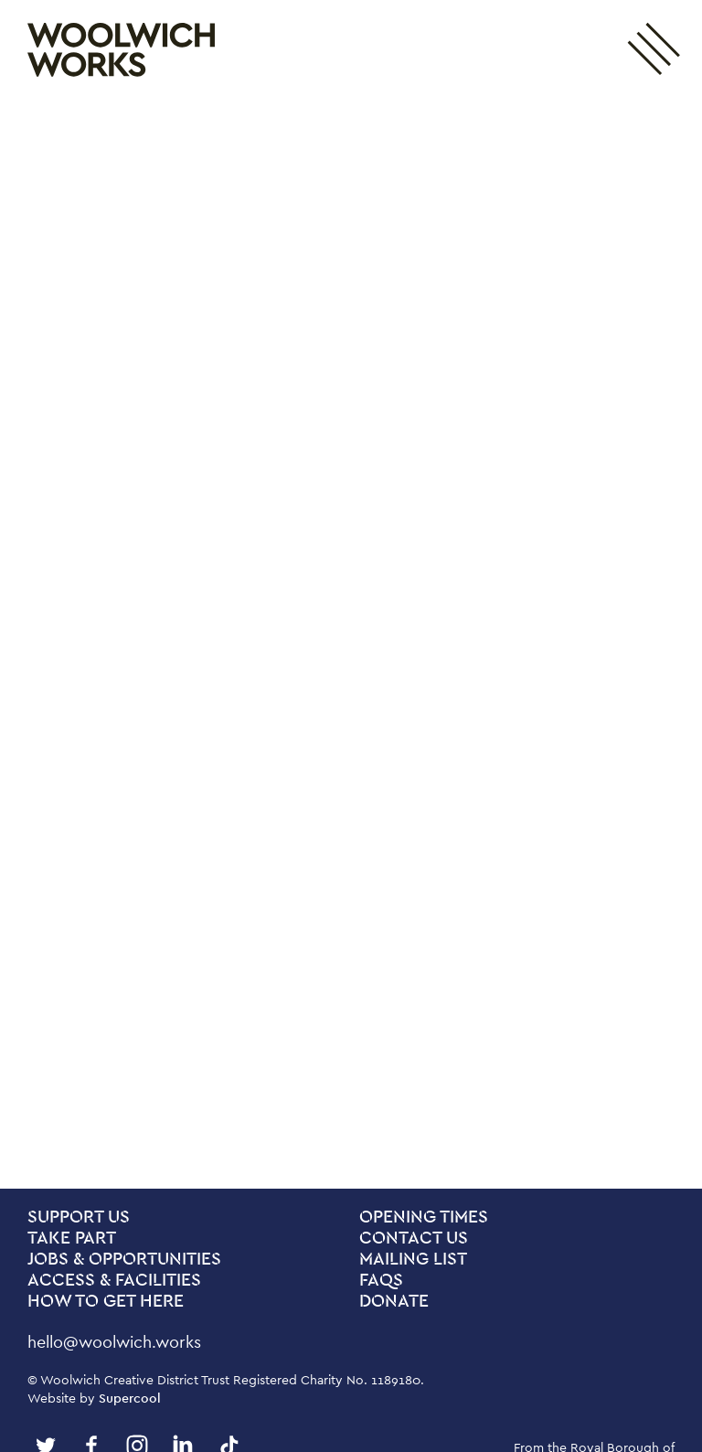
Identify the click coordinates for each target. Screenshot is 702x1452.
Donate (394, 1301)
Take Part (71, 1238)
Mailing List (413, 1259)
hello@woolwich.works (114, 1341)
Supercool (130, 1398)
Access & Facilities (114, 1280)
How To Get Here (105, 1301)
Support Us (78, 1217)
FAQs (381, 1280)
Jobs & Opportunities (124, 1259)
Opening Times (423, 1217)
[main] (351, 644)
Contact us (413, 1238)
